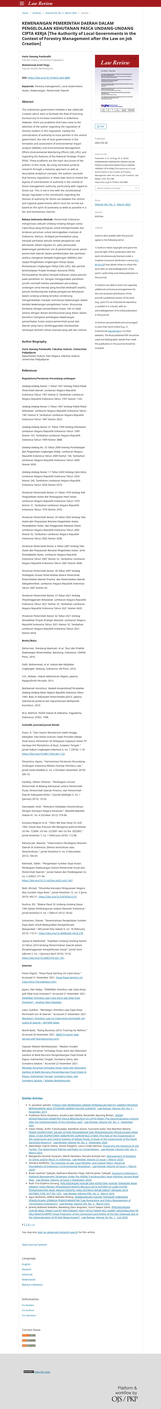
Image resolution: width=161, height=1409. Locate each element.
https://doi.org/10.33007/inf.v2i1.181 (43, 958)
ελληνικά (27, 1274)
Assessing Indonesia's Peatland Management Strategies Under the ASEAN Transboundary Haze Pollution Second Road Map (84, 1176)
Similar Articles (32, 1098)
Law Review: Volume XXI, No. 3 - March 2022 (84, 1203)
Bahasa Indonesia (32, 1284)
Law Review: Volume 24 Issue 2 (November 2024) (64, 1180)
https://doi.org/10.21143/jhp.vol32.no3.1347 (47, 880)
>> (33, 1224)
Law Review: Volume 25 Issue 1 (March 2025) (98, 1159)
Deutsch (26, 1269)
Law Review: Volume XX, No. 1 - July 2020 (104, 1217)
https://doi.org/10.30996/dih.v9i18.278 (61, 933)
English (26, 1264)
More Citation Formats (108, 188)
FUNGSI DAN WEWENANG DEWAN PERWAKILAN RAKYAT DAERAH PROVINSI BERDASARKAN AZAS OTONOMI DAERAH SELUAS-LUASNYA (83, 1106)
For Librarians (29, 1315)
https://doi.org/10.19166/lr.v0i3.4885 (49, 77)
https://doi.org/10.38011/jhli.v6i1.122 (43, 753)
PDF (102, 126)
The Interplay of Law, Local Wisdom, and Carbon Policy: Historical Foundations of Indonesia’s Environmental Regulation (77, 1164)
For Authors (28, 1310)
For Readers (28, 1305)
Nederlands (28, 1279)
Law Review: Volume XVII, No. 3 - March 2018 (88, 1193)
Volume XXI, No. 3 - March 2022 (61, 12)
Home (25, 12)
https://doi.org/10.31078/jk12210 (57, 896)
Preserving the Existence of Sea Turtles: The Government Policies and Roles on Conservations (84, 1147)
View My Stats (42, 1372)
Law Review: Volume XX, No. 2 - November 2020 (80, 1142)
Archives (37, 12)
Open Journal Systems (34, 1244)
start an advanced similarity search (58, 1232)
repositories (114, 331)
